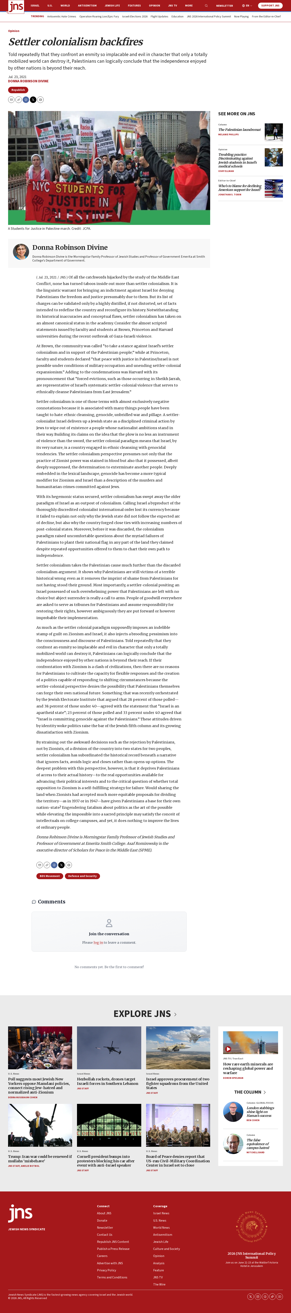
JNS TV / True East (233, 1058)
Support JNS (270, 6)
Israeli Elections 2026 (135, 17)
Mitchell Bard (256, 1152)
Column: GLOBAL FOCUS (260, 1103)
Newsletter (224, 6)
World (65, 6)
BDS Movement (50, 876)
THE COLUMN (250, 1092)
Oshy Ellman (226, 171)
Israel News (83, 1074)
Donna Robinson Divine (28, 81)
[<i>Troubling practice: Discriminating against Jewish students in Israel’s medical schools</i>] (274, 157)
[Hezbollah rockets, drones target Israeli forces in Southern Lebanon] (109, 1047)
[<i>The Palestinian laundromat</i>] (274, 132)
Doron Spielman (233, 1078)
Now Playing (241, 17)
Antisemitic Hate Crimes (61, 17)
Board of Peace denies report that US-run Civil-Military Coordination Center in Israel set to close (178, 1161)
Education (177, 17)
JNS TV (172, 6)
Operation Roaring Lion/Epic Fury (99, 17)
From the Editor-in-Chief (266, 17)
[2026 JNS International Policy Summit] (251, 1226)
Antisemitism (87, 6)
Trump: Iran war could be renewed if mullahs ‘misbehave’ (40, 1158)
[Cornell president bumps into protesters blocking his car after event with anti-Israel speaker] (109, 1125)
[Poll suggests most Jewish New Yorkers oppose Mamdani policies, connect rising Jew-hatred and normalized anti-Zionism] (40, 1047)
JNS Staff (83, 1088)
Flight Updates (159, 17)
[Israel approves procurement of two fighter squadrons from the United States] (178, 1047)
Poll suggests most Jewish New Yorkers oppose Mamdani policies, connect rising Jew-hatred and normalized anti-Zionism (39, 1086)
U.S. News (13, 1074)
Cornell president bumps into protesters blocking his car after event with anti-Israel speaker (106, 1161)
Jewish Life (112, 6)
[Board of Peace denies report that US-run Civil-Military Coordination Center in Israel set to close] (178, 1125)
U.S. (50, 6)
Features (134, 6)
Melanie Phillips (228, 134)
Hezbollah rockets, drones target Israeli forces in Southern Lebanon (107, 1081)
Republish (18, 90)
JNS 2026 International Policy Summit (209, 17)
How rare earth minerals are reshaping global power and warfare (248, 1068)
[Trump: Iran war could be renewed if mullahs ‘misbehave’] (40, 1125)
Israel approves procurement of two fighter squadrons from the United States (177, 1083)
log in (98, 942)
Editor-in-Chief (226, 180)
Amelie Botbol (30, 1166)
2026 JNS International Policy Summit (252, 1255)
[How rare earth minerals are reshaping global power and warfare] (250, 1042)
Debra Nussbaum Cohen (22, 1097)
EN (247, 5)
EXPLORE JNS (145, 1014)
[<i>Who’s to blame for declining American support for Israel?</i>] (274, 188)
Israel (35, 6)
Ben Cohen (253, 1120)
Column (222, 124)
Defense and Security (82, 876)
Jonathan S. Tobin (229, 194)
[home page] (16, 7)
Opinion (154, 6)
